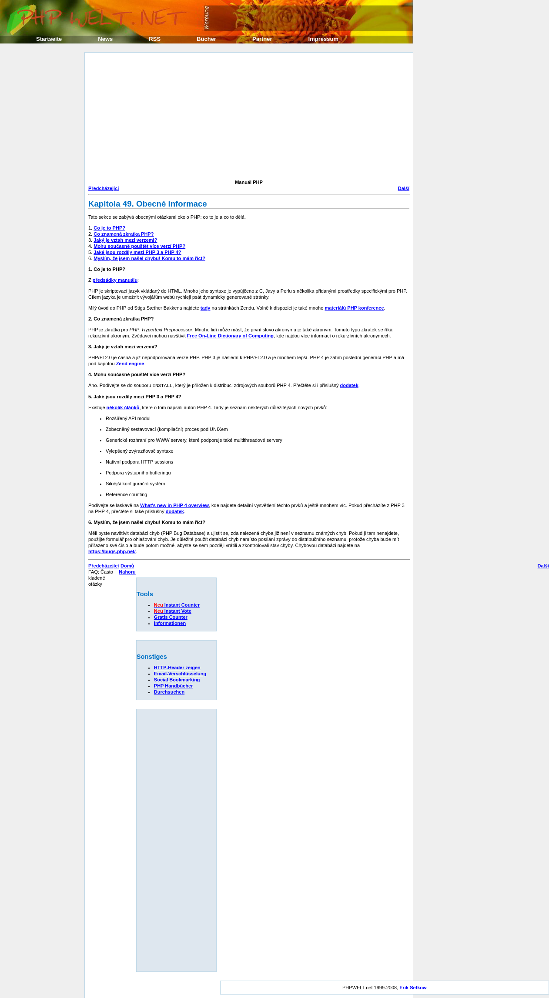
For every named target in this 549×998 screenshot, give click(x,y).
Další (403, 188)
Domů (127, 565)
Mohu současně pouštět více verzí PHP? (139, 246)
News (105, 39)
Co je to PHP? (109, 227)
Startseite (49, 39)
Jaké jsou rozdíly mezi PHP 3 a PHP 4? (137, 252)
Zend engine (130, 363)
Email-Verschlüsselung (180, 673)
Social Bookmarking (177, 679)
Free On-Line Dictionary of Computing (230, 335)
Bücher (206, 39)
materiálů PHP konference (354, 307)
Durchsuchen (169, 691)
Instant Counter (177, 604)
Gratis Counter (170, 616)
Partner (262, 39)
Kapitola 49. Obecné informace (147, 203)
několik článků (123, 407)
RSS (155, 39)
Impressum (323, 39)
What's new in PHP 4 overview (174, 504)
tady (206, 307)
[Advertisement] (183, 117)
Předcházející (103, 188)
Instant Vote (172, 610)
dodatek (349, 385)
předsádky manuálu (115, 280)
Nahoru (127, 571)
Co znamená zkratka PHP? (124, 234)
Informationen (170, 622)
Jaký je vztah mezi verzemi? (125, 240)
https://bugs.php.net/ (112, 551)
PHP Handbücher (173, 685)
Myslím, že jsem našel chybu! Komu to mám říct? (149, 258)
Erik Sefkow (412, 987)
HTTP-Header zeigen (177, 667)
